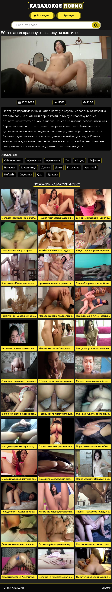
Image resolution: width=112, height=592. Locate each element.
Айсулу (79, 160)
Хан (67, 160)
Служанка (26, 174)
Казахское (56, 6)
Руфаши (94, 160)
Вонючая (10, 167)
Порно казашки (12, 587)
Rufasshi (9, 174)
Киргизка (73, 167)
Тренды (69, 15)
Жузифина (34, 160)
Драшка (53, 174)
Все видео (42, 15)
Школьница (28, 167)
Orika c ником (13, 160)
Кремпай (90, 167)
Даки (58, 167)
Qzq (39, 174)
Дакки (45, 167)
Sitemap (106, 588)
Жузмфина (53, 160)
